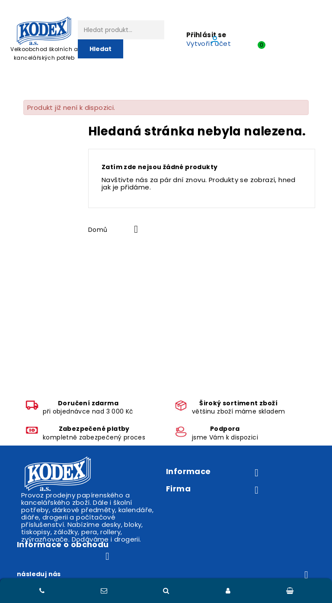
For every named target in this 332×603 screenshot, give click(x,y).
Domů (98, 229)
